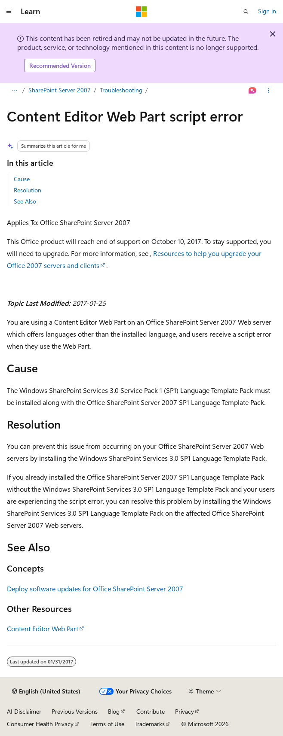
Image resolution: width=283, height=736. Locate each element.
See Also (25, 201)
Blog (114, 711)
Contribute (150, 711)
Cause (22, 179)
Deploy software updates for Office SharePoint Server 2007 (95, 588)
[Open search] (246, 11)
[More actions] (268, 90)
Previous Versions (75, 711)
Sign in (267, 11)
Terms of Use (107, 724)
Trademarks (150, 724)
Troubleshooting (121, 90)
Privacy (184, 711)
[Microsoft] (141, 11)
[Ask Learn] (252, 90)
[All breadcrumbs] (14, 90)
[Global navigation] (8, 11)
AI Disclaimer (24, 711)
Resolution (27, 190)
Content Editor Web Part (42, 628)
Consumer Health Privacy (40, 724)
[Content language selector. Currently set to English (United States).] (46, 691)
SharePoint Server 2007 (59, 90)
